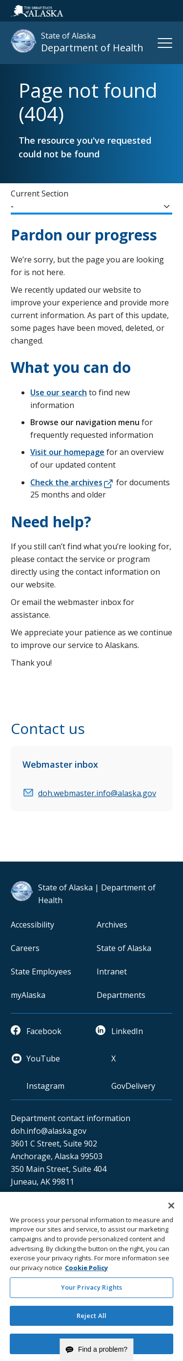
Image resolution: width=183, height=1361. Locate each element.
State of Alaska (124, 948)
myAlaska (28, 995)
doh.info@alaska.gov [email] (48, 1130)
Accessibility (32, 924)
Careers (25, 948)
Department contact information (70, 1118)
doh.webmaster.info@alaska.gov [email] (97, 793)
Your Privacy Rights (91, 1291)
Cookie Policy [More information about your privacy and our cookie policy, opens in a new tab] (86, 1271)
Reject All (91, 1319)
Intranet (112, 971)
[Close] (171, 1209)
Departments (121, 995)
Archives (112, 924)
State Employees (41, 971)
